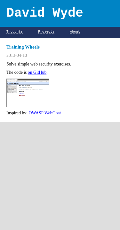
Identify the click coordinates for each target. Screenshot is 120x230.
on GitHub (37, 72)
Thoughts (14, 32)
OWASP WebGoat (45, 113)
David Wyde (44, 13)
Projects (46, 32)
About (75, 32)
